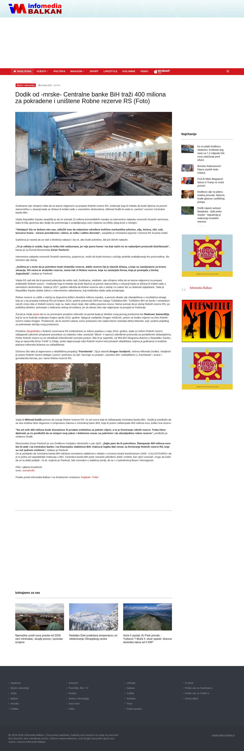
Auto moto (74, 703)
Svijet (13, 693)
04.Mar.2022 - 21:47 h (49, 85)
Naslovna (16, 682)
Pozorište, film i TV (78, 687)
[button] (42, 71)
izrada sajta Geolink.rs (223, 735)
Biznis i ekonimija (20, 687)
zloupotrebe (32, 330)
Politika (14, 708)
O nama (189, 682)
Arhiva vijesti (191, 698)
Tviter (95, 476)
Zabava (131, 687)
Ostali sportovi (134, 708)
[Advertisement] (122, 42)
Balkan (14, 698)
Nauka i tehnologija (79, 698)
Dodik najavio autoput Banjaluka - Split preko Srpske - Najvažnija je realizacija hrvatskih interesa (209, 211)
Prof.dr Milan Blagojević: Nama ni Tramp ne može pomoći (210, 178)
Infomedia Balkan (201, 284)
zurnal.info (28, 470)
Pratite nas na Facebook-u (199, 687)
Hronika (15, 703)
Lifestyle (131, 682)
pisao (36, 313)
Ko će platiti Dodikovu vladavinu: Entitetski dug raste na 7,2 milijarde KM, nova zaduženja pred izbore (210, 153)
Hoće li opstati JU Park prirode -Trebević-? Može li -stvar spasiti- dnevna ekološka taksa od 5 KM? (147, 638)
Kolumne (73, 682)
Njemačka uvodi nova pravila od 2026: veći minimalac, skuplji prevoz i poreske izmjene (39, 638)
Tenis (129, 703)
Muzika (72, 693)
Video (72, 708)
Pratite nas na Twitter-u (197, 693)
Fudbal (130, 693)
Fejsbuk (85, 476)
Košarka (131, 698)
